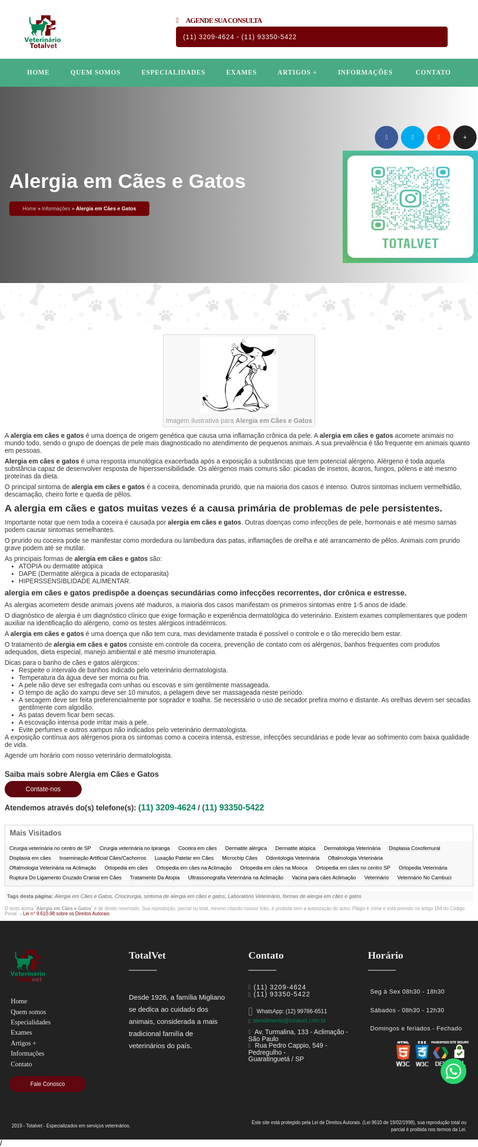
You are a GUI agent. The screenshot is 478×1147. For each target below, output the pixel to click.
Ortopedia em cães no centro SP (353, 868)
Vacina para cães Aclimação (324, 877)
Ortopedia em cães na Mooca (273, 868)
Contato (432, 72)
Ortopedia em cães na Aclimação (194, 868)
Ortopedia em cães (126, 868)
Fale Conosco (47, 1084)
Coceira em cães (197, 848)
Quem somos (95, 72)
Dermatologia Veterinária (352, 848)
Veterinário (377, 877)
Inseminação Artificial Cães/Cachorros (102, 858)
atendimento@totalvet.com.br (289, 1020)
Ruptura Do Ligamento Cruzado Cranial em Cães (65, 877)
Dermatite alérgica (246, 848)
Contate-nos (46, 789)
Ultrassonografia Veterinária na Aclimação (235, 877)
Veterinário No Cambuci (424, 877)
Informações (365, 72)
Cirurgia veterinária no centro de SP (50, 848)
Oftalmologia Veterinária (355, 858)
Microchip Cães (240, 858)
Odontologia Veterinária (293, 858)
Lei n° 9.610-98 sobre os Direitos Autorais (66, 913)
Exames (241, 72)
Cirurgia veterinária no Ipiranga (134, 848)
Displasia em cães (30, 858)
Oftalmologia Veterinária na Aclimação (52, 868)
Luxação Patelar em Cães (184, 858)
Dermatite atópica (295, 848)
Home (38, 72)
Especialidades (173, 72)
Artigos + (297, 72)
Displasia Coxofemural (414, 848)
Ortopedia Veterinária (423, 868)
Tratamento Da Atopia (155, 877)
